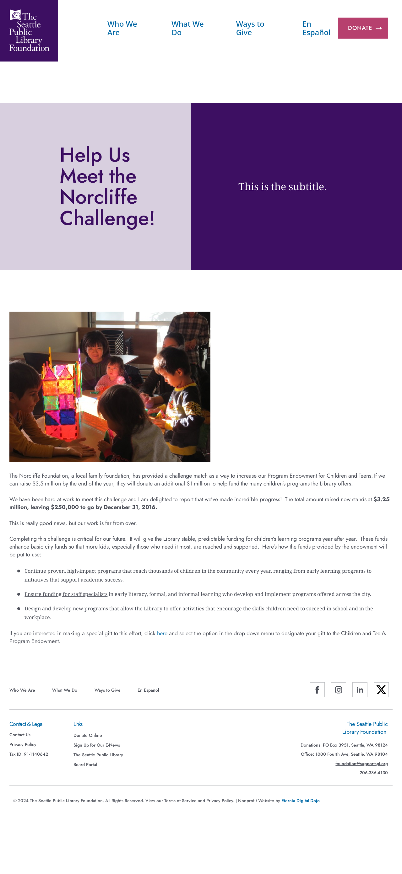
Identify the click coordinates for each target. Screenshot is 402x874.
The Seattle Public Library (98, 755)
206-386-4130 (374, 772)
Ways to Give (250, 28)
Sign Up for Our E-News (96, 745)
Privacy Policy (22, 744)
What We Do (187, 28)
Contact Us (19, 735)
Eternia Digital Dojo (300, 800)
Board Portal (85, 764)
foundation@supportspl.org (361, 763)
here (162, 633)
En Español (316, 28)
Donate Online (87, 735)
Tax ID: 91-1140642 (28, 754)
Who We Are (122, 28)
